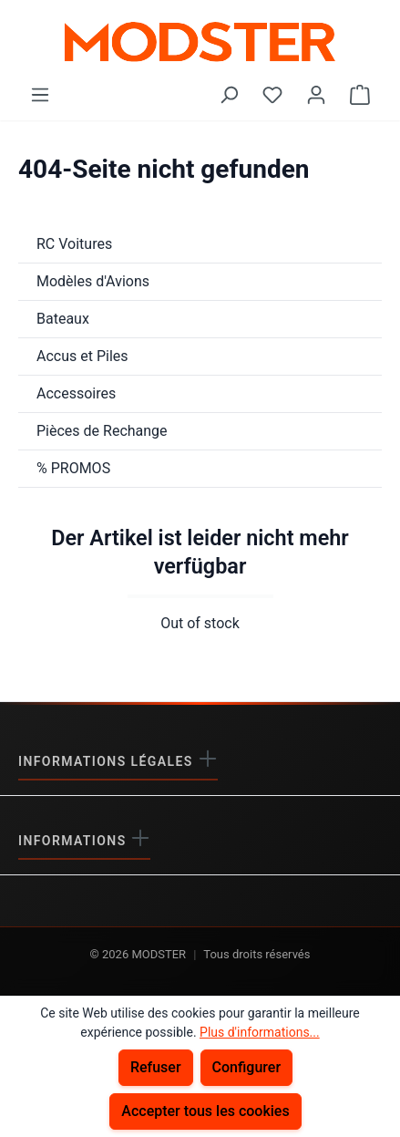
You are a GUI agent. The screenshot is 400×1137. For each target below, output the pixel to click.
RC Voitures (74, 244)
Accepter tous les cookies (205, 1111)
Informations (74, 840)
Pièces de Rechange (102, 430)
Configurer (246, 1067)
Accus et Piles (82, 356)
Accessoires (76, 393)
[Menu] (40, 95)
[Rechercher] (229, 95)
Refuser (155, 1067)
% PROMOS (73, 468)
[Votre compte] (316, 95)
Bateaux (62, 318)
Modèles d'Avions (92, 281)
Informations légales (108, 761)
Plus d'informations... (260, 1032)
